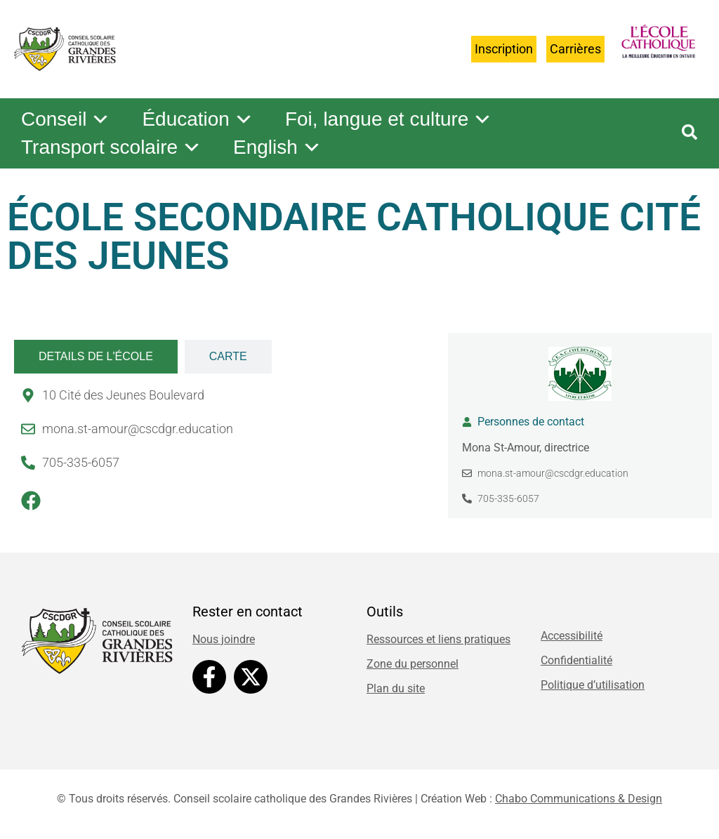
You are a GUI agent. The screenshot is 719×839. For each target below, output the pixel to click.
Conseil (65, 119)
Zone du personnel (413, 663)
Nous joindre (223, 639)
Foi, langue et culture (389, 119)
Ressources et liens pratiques (438, 639)
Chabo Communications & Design (578, 798)
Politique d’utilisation (593, 685)
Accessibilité (571, 635)
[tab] (96, 357)
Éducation (197, 119)
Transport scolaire (111, 147)
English (277, 147)
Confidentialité (576, 660)
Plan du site (396, 688)
